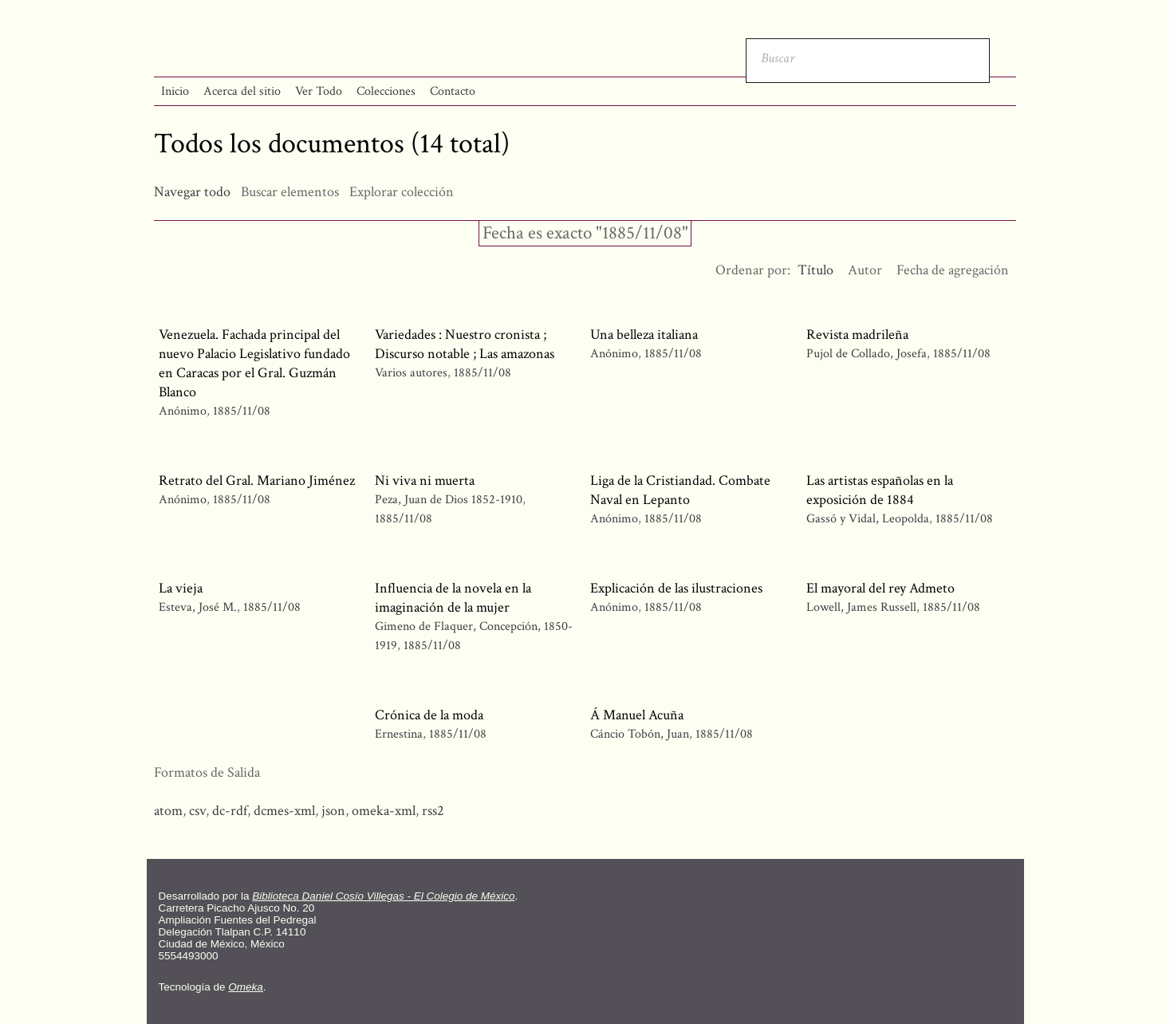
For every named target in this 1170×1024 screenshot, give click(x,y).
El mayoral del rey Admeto (880, 588)
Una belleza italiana (644, 334)
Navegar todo (192, 192)
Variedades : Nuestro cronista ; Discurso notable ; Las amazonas (464, 344)
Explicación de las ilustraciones (676, 588)
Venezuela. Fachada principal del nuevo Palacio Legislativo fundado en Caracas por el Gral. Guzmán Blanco (254, 363)
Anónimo (183, 411)
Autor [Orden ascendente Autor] (865, 270)
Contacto (452, 91)
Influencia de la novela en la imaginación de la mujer (453, 597)
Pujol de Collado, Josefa (866, 353)
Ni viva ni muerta (425, 480)
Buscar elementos (290, 192)
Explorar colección (401, 192)
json (333, 810)
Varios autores (411, 372)
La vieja (181, 588)
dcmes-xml (284, 810)
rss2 (433, 810)
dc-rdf (229, 810)
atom (168, 810)
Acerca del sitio (242, 91)
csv (197, 810)
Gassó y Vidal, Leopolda (867, 518)
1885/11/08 (241, 411)
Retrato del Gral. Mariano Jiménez (257, 480)
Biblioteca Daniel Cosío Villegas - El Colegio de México (383, 896)
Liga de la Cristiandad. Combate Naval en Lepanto (680, 490)
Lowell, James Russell (861, 607)
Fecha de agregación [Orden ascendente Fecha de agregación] (952, 270)
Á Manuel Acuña (636, 715)
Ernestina (399, 734)
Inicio (175, 91)
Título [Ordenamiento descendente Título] (815, 270)
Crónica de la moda (429, 715)
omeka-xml (384, 810)
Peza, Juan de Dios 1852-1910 (448, 499)
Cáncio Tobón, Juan (639, 734)
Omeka (245, 987)
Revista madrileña (857, 334)
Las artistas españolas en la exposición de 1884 (879, 490)
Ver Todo (318, 91)
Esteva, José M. (198, 607)
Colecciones (386, 91)
